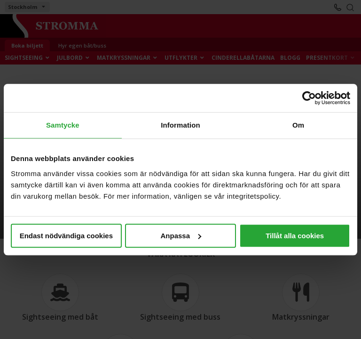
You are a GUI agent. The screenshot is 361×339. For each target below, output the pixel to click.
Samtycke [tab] (62, 125)
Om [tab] (298, 125)
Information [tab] (180, 125)
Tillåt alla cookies (295, 236)
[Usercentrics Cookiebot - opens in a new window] (309, 98)
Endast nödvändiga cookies (66, 236)
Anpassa (180, 236)
